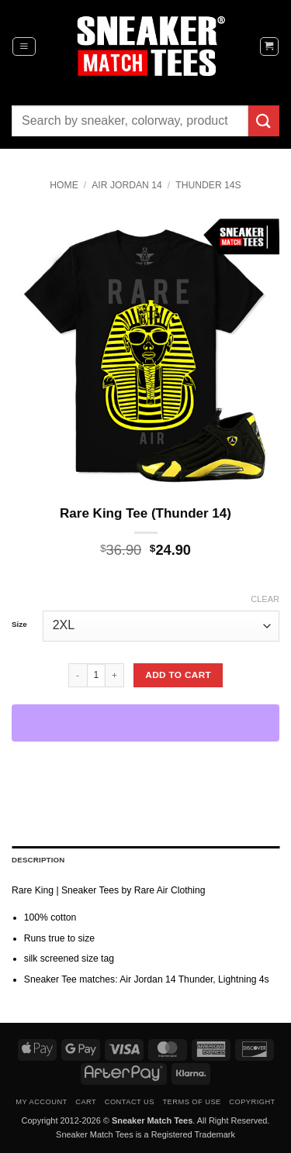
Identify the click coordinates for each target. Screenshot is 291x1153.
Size (19, 624)
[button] (24, 46)
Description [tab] (38, 859)
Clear (265, 599)
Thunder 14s (208, 185)
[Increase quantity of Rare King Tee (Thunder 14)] (115, 675)
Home (64, 185)
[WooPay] (145, 723)
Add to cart (178, 674)
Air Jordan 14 (127, 185)
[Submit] (263, 120)
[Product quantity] (96, 675)
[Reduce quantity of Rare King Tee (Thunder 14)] (77, 675)
